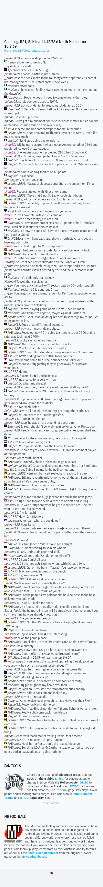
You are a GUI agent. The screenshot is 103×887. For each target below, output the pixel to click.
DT (57, 778)
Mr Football (14, 816)
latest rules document (43, 853)
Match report (12, 50)
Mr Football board (33, 856)
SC (62, 778)
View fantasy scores (36, 50)
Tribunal (62, 790)
